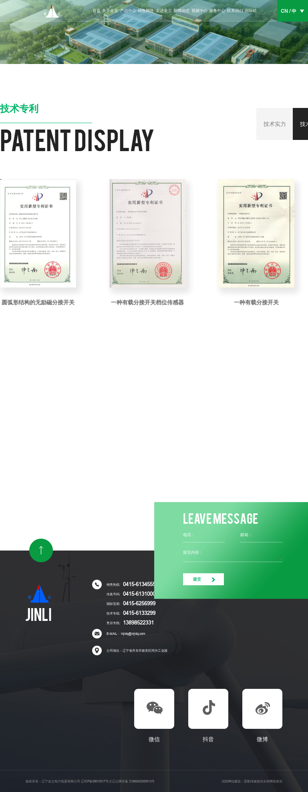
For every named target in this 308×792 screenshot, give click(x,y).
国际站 (251, 10)
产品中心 (128, 10)
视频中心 (199, 10)
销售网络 (146, 10)
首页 (97, 10)
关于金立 (110, 10)
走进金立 (164, 10)
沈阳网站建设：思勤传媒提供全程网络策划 (251, 781)
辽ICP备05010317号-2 (96, 781)
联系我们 (235, 10)
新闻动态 (181, 10)
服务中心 (217, 10)
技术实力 (275, 124)
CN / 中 (288, 11)
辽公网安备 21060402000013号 (133, 781)
